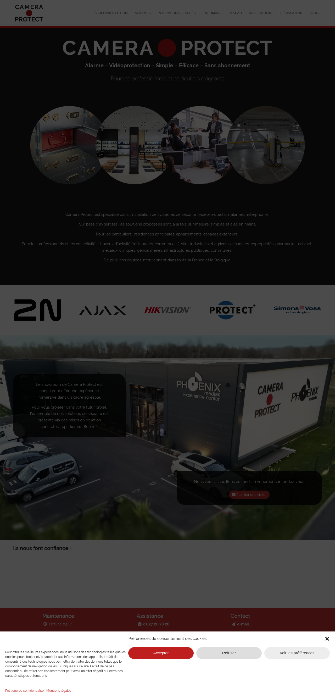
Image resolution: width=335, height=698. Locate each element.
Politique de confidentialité (24, 690)
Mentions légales (58, 690)
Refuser (229, 653)
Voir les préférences (297, 653)
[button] (327, 638)
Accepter (161, 653)
